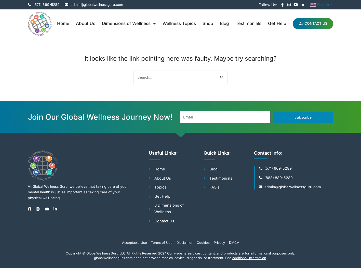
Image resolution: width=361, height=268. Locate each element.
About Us (84, 23)
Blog (223, 23)
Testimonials (247, 23)
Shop (206, 23)
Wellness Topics (178, 23)
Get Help (276, 23)
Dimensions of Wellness (128, 23)
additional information (249, 258)
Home (62, 23)
